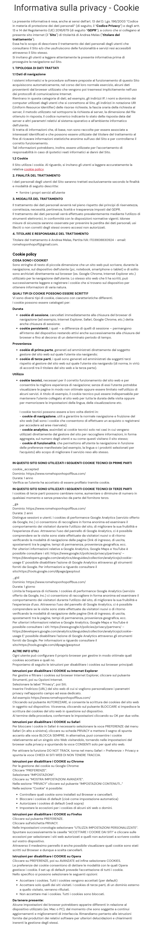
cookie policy (34, 169)
